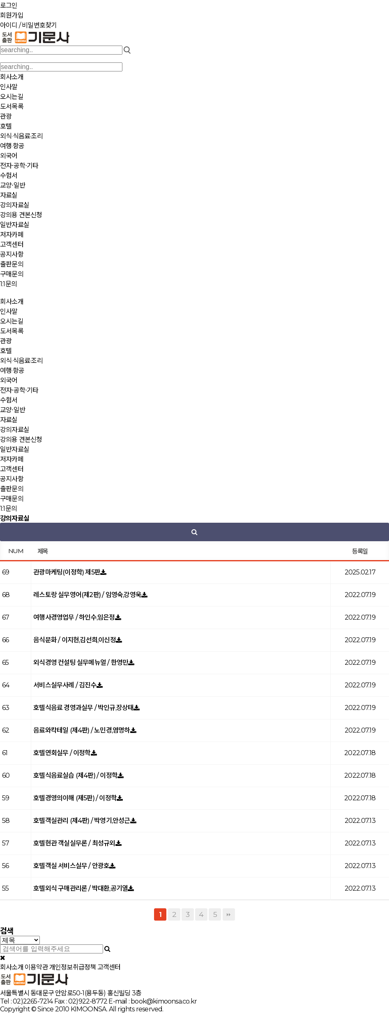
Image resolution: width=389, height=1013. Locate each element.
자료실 (9, 195)
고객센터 (11, 244)
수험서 (9, 175)
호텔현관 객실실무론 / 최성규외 (74, 843)
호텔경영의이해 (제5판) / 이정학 (75, 798)
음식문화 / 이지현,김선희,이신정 (74, 640)
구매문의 (11, 274)
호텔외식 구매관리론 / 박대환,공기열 (80, 888)
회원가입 (11, 15)
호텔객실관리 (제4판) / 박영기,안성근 (81, 821)
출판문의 (11, 264)
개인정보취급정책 (72, 967)
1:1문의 (8, 284)
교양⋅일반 (12, 185)
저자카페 (11, 235)
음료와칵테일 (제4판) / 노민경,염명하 (81, 730)
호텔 (6, 126)
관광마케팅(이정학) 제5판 (66, 572)
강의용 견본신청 (21, 215)
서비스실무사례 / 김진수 (65, 685)
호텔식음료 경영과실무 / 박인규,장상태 (83, 708)
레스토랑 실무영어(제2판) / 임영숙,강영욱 (87, 595)
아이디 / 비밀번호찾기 (28, 25)
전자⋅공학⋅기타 (19, 166)
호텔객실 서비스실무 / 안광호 (71, 866)
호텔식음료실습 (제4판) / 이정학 (75, 775)
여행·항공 (12, 146)
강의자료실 (14, 205)
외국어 (9, 156)
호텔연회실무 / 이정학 (61, 753)
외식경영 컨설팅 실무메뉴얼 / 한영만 (80, 662)
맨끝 (229, 914)
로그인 (9, 5)
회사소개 (11, 77)
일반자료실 (14, 225)
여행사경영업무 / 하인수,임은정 (74, 617)
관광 (6, 116)
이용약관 (36, 967)
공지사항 (11, 254)
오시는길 (11, 97)
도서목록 (11, 106)
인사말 (9, 87)
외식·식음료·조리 (21, 136)
